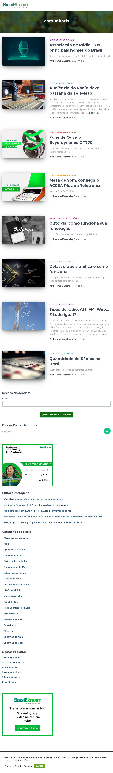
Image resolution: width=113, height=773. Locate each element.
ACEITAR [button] (39, 766)
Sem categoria (11, 614)
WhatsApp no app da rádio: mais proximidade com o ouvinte (33, 499)
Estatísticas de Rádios (61, 354)
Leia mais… (94, 113)
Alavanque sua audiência (16, 538)
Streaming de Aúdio (12, 657)
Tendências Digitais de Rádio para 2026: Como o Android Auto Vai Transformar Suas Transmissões (53, 517)
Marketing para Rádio (14, 596)
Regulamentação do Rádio (64, 218)
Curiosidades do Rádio (61, 40)
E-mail (5, 398)
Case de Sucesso (12, 555)
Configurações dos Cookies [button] (18, 766)
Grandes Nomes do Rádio (16, 584)
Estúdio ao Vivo (10, 667)
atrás (80, 61)
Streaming (9, 631)
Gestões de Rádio (12, 579)
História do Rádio (12, 590)
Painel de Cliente (12, 602)
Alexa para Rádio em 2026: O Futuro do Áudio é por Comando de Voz (37, 511)
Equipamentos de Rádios (62, 132)
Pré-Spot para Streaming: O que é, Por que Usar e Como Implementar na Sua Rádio (44, 522)
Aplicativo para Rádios (13, 662)
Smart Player (10, 625)
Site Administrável (13, 619)
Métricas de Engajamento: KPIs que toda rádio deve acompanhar (36, 505)
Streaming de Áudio (13, 637)
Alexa (6, 544)
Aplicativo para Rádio (14, 549)
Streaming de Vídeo (13, 643)
